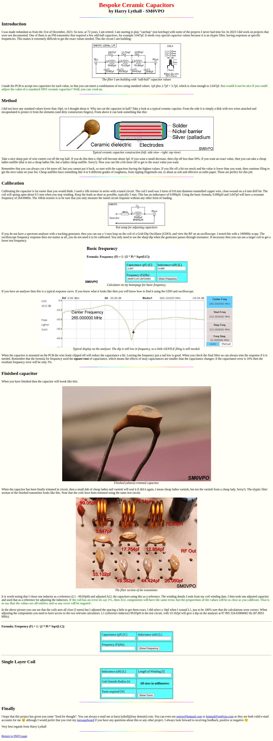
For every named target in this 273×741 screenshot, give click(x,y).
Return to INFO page (14, 736)
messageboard (85, 720)
